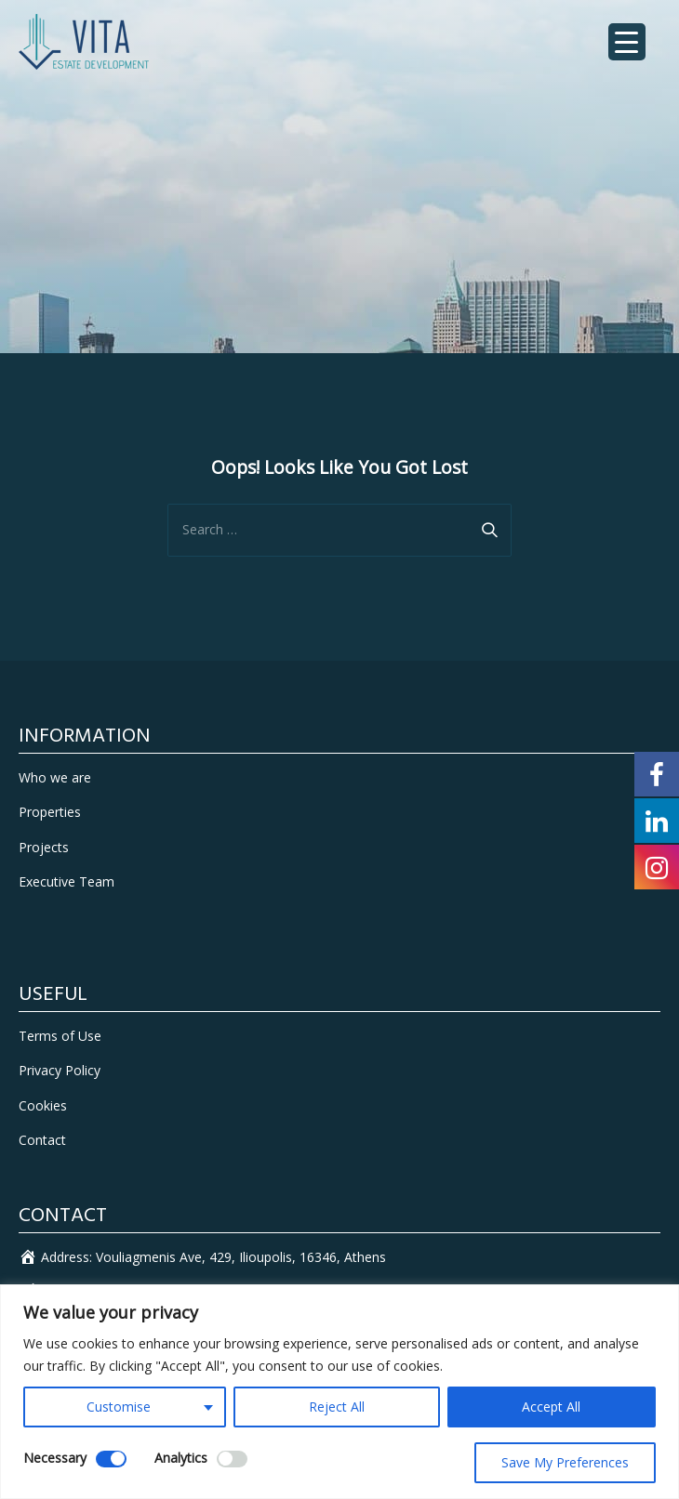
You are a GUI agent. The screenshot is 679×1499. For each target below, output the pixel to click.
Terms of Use (60, 1036)
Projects (44, 847)
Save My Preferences (565, 1462)
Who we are (55, 777)
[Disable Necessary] (111, 1459)
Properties (50, 812)
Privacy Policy (59, 1070)
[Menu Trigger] (627, 41)
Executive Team (66, 881)
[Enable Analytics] (232, 1459)
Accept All (551, 1406)
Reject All (337, 1406)
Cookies (43, 1105)
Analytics (180, 1457)
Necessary (55, 1457)
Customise (119, 1406)
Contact (42, 1140)
